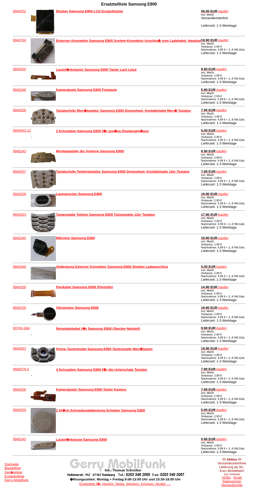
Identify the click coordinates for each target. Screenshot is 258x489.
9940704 (19, 40)
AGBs (226, 477)
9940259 (19, 410)
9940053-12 (22, 130)
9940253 (19, 348)
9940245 (19, 439)
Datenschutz (232, 481)
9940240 (19, 238)
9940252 (19, 11)
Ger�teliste (13, 472)
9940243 (19, 151)
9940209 (19, 287)
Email (237, 477)
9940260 (19, 267)
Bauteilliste (13, 468)
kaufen (215, 11)
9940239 (19, 308)
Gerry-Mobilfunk (16, 480)
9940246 (19, 90)
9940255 (19, 69)
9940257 (19, 171)
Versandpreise (232, 485)
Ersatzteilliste (14, 476)
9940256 (19, 389)
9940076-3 (21, 369)
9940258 (19, 110)
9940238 (19, 194)
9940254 (19, 214)
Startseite (12, 464)
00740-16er (21, 328)
